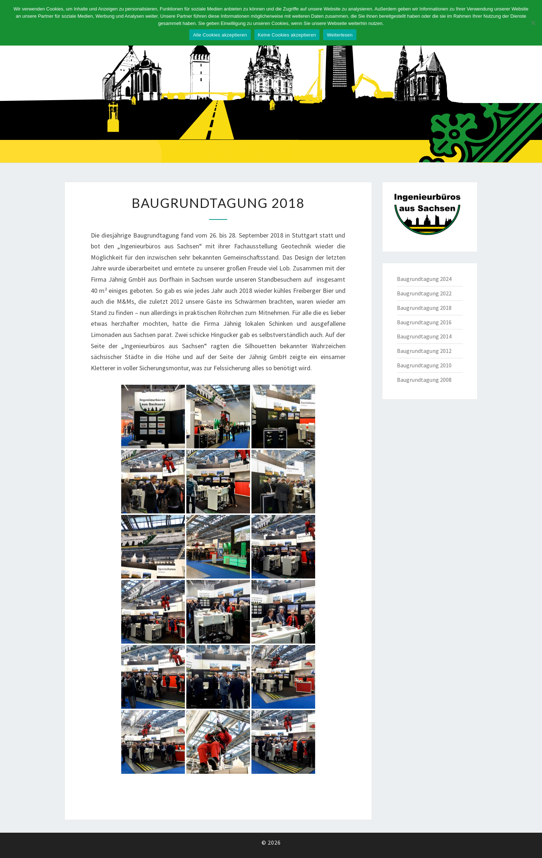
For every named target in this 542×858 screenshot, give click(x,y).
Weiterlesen (339, 35)
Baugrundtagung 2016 (424, 322)
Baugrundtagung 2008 (424, 379)
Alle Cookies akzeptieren (220, 35)
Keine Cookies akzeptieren (287, 35)
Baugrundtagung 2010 (424, 365)
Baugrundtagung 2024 (424, 278)
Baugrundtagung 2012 (424, 350)
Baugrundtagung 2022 (424, 293)
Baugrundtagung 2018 (424, 307)
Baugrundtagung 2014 (424, 336)
